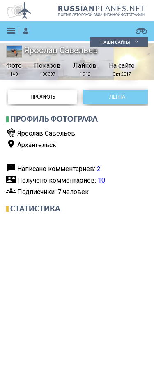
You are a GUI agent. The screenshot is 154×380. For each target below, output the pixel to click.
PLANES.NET (102, 8)
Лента (117, 97)
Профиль (42, 97)
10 (101, 180)
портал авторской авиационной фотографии (101, 15)
